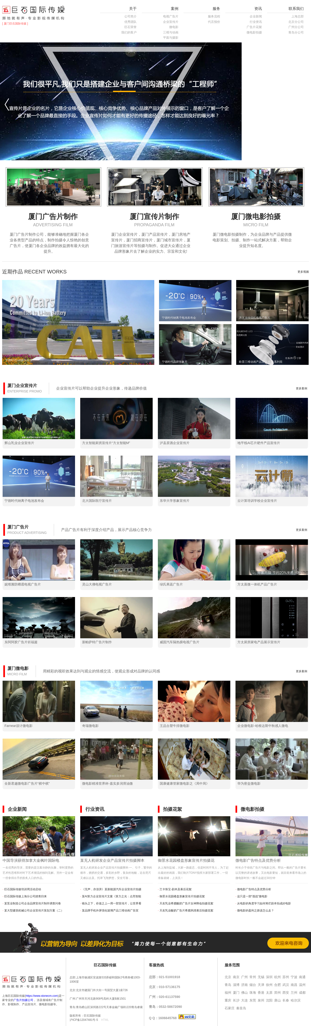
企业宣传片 (170, 22)
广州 (244, 977)
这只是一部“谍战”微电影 (252, 896)
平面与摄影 (170, 37)
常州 (252, 977)
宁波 (294, 977)
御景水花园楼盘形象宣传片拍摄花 (186, 860)
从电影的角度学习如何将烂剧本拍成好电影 (264, 903)
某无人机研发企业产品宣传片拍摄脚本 (112, 860)
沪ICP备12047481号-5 (84, 1020)
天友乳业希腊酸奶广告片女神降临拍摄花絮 (186, 903)
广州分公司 (296, 27)
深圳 (269, 977)
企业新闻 (256, 16)
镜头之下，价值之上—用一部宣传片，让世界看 (111, 903)
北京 (228, 977)
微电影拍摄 (254, 32)
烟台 (252, 985)
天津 (261, 985)
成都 (302, 992)
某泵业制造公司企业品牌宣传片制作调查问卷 (32, 903)
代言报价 (214, 22)
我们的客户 (129, 32)
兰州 (294, 992)
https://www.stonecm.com (42, 995)
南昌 (294, 985)
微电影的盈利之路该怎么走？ (255, 910)
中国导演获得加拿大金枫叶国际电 (31, 860)
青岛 (228, 985)
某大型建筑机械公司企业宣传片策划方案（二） (34, 910)
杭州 (277, 977)
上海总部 (297, 16)
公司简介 (130, 16)
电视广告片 (170, 16)
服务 (216, 9)
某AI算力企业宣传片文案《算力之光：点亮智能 (111, 896)
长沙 (236, 1000)
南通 (302, 977)
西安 (285, 992)
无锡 (261, 977)
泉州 (261, 1000)
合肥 (277, 985)
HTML (105, 1020)
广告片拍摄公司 (23, 1000)
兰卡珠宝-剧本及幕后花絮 (176, 889)
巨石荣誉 (130, 27)
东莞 (252, 1000)
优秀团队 (130, 22)
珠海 (252, 992)
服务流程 (214, 16)
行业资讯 (256, 22)
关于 (133, 9)
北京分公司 (296, 22)
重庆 (228, 1000)
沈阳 (269, 1000)
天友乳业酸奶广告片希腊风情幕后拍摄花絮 (186, 910)
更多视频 (303, 271)
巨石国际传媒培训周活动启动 (22, 889)
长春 (285, 1000)
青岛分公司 (296, 32)
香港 (261, 992)
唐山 (277, 1000)
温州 (302, 985)
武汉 (285, 985)
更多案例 (301, 388)
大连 (244, 1000)
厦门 (236, 992)
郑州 (277, 992)
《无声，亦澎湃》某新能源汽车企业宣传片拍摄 (111, 889)
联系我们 (296, 9)
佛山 (244, 992)
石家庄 (230, 1008)
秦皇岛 (241, 1008)
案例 (174, 9)
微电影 (173, 27)
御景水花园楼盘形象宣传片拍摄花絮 (182, 896)
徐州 (269, 985)
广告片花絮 (254, 27)
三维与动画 (170, 32)
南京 (236, 977)
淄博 (236, 985)
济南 (244, 985)
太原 (269, 992)
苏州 (285, 977)
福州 (228, 992)
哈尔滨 (296, 1000)
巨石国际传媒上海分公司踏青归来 (25, 896)
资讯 (258, 9)
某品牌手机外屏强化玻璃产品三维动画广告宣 (110, 910)
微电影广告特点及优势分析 (258, 860)
